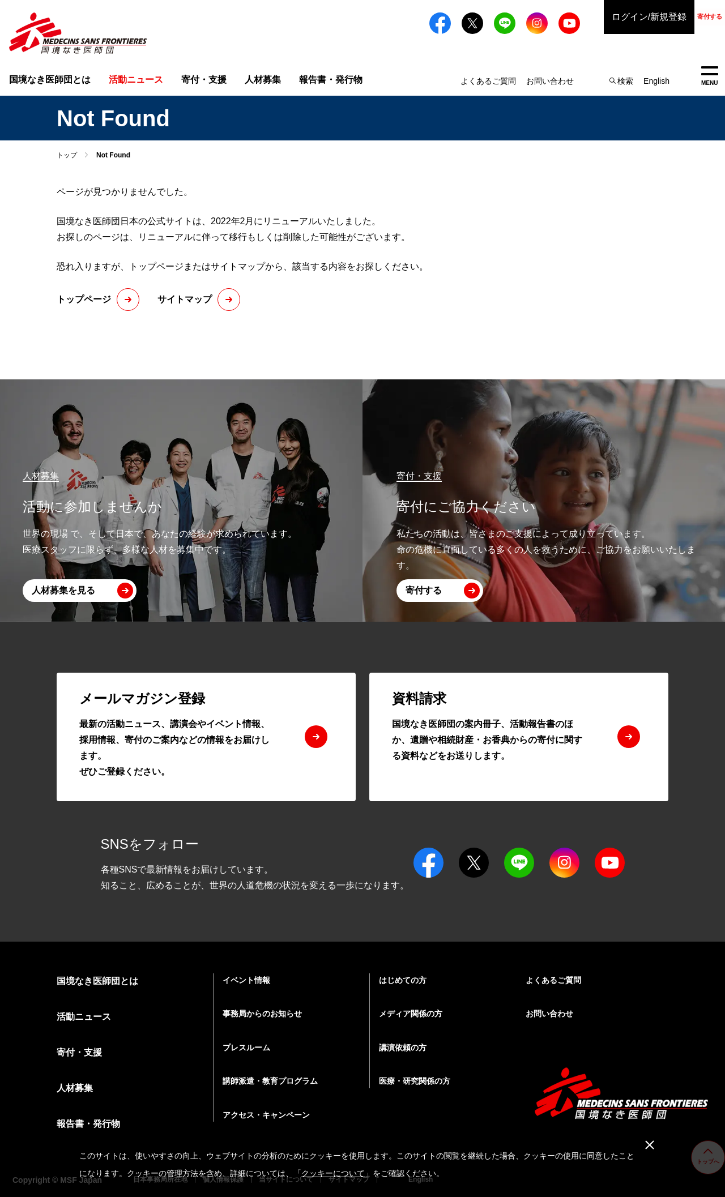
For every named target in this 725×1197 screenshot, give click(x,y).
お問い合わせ (550, 81)
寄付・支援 (204, 79)
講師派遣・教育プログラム (270, 1080)
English (656, 81)
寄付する (680, 17)
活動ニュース (84, 1016)
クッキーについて (333, 1173)
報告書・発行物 (330, 79)
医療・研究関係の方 (414, 1080)
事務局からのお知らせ (262, 1013)
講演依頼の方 (403, 1047)
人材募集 (263, 79)
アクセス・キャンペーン (266, 1114)
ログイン (589, 17)
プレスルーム (246, 1047)
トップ (67, 155)
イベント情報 (246, 980)
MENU (709, 76)
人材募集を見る (63, 590)
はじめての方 (403, 980)
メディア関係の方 (410, 1013)
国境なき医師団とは (50, 79)
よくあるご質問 (488, 81)
